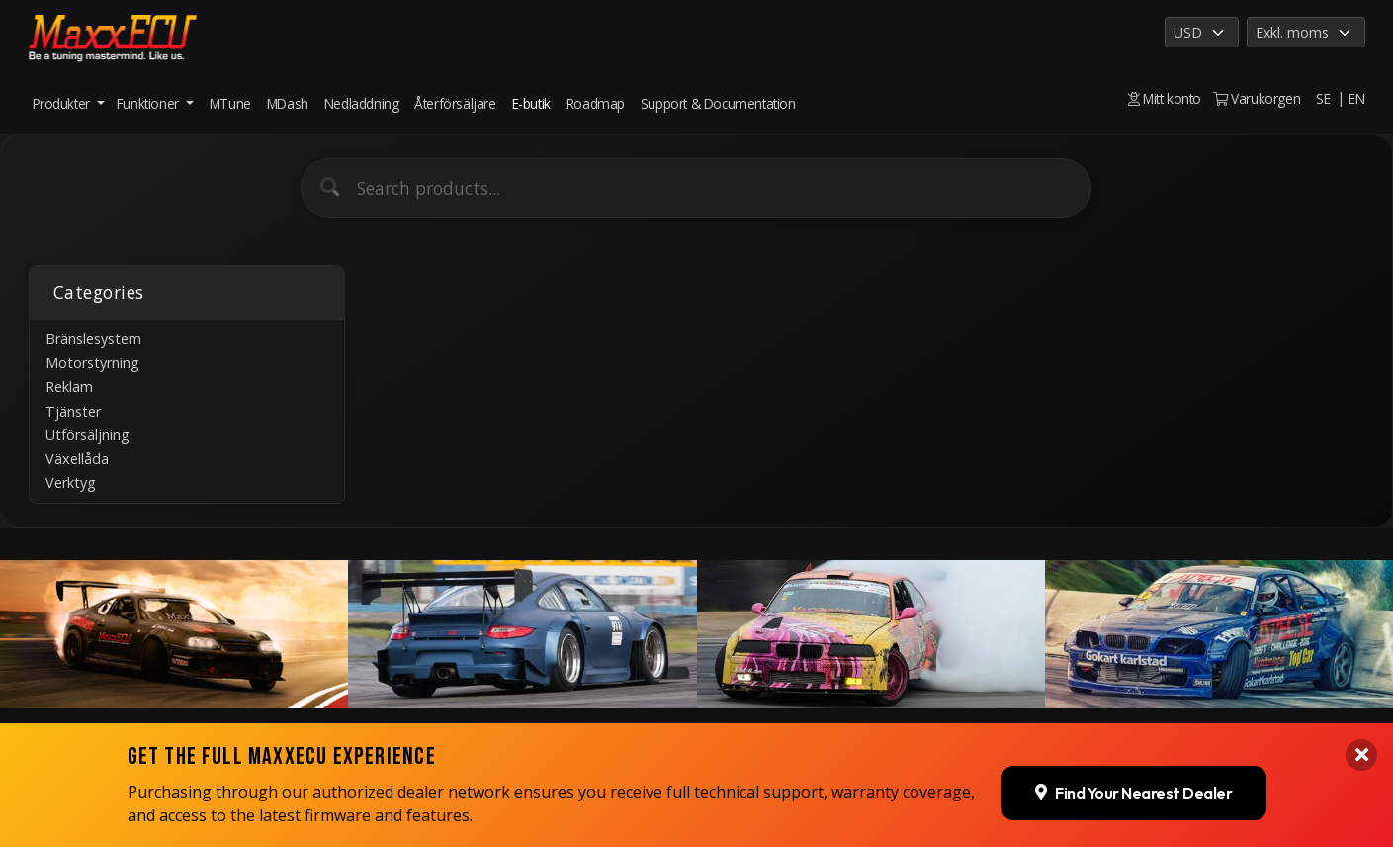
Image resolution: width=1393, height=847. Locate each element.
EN (1356, 98)
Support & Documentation (718, 103)
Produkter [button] (63, 103)
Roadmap (595, 103)
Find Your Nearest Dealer (1133, 772)
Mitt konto (1164, 98)
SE (1323, 98)
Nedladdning (361, 103)
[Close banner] (1361, 735)
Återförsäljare (454, 103)
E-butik (531, 103)
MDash (287, 103)
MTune (230, 103)
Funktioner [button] (150, 103)
